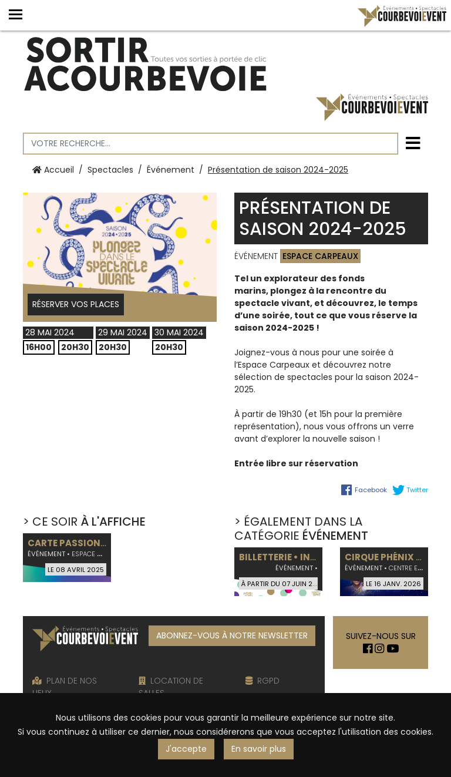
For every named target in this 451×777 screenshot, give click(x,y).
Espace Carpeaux (320, 256)
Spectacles (110, 170)
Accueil (53, 170)
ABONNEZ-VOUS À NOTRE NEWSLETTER (232, 635)
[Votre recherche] (210, 143)
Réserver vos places (75, 304)
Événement (170, 170)
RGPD (262, 681)
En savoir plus (258, 749)
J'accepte (186, 749)
